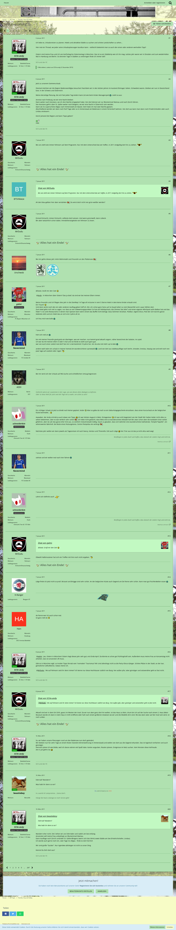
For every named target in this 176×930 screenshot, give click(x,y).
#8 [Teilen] (169, 330)
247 (26, 31)
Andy (40, 295)
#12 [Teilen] (169, 492)
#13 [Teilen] (169, 536)
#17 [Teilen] (169, 691)
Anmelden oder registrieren (154, 3)
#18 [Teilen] (169, 736)
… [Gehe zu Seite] (22, 31)
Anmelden (102, 891)
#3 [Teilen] (169, 140)
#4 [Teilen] (169, 181)
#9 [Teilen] (169, 369)
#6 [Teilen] (169, 255)
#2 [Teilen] (169, 79)
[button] (5, 914)
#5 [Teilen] (169, 214)
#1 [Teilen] (169, 38)
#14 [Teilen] (169, 577)
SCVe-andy (57, 67)
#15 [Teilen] (169, 611)
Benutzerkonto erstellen (81, 891)
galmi (40, 656)
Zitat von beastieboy (47, 816)
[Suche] (170, 3)
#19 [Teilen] (169, 775)
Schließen (170, 927)
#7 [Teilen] (169, 286)
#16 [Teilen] (169, 652)
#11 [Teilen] (169, 453)
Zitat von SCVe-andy (47, 698)
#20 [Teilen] (169, 809)
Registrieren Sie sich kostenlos (91, 886)
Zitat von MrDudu (46, 188)
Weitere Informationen (157, 927)
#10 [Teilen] (169, 406)
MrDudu (41, 670)
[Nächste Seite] (30, 30)
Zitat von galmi (45, 543)
